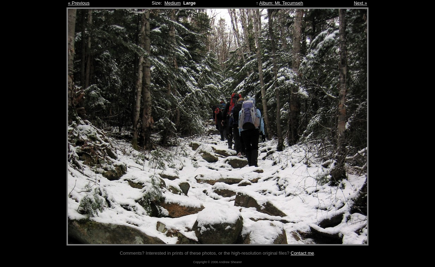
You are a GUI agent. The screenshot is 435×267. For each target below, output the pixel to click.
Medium (172, 3)
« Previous (78, 3)
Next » (360, 3)
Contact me (302, 253)
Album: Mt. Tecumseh (281, 3)
